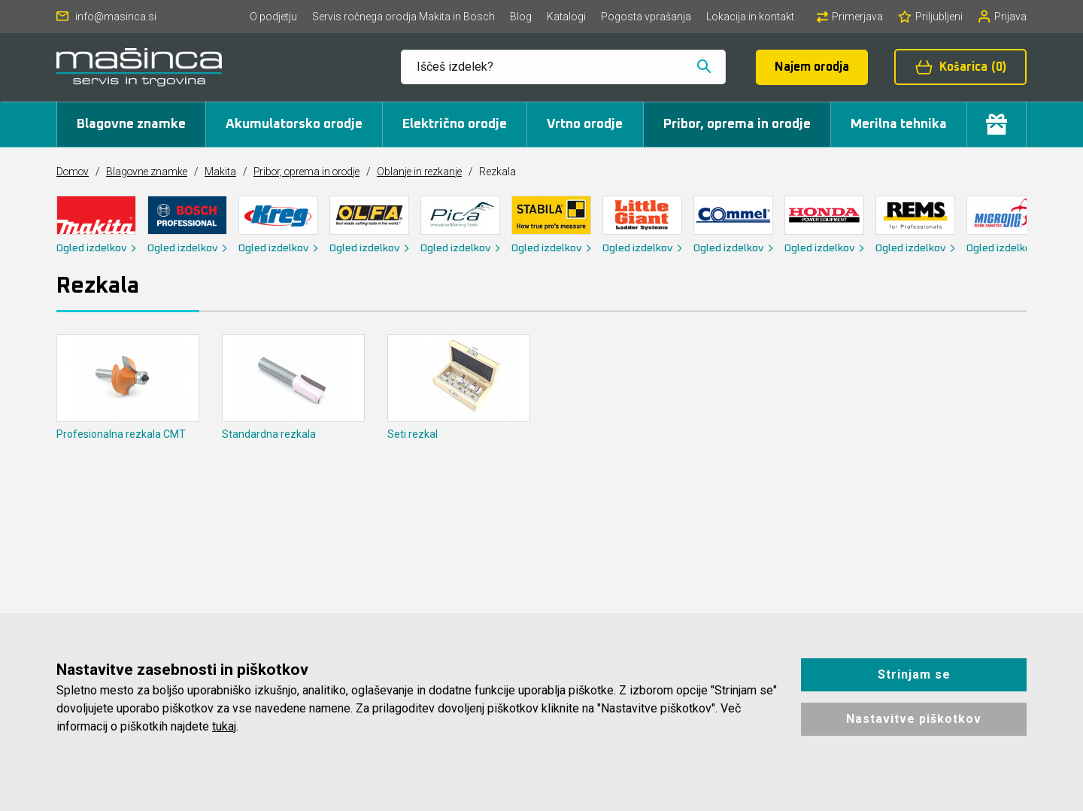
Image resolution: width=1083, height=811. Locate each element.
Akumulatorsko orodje (294, 124)
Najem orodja (812, 67)
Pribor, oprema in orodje (737, 124)
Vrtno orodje (585, 124)
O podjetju (273, 17)
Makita (226, 172)
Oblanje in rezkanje (434, 172)
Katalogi (566, 17)
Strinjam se (914, 674)
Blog (521, 17)
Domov (74, 172)
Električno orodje (454, 124)
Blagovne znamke (131, 124)
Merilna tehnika (899, 124)
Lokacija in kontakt (750, 17)
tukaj (224, 726)
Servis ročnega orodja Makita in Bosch (403, 17)
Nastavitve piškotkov (913, 719)
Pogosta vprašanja (646, 17)
